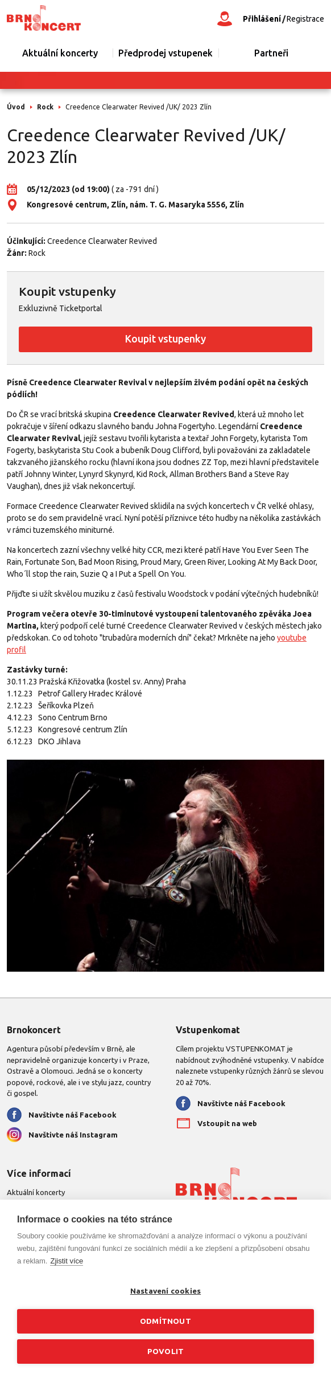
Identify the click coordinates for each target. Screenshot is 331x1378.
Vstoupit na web (227, 1123)
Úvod (16, 107)
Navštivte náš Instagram (73, 1135)
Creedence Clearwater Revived (102, 241)
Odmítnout (165, 1321)
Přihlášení (262, 18)
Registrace (305, 18)
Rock (45, 107)
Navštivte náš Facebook (72, 1115)
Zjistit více (66, 1261)
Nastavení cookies (165, 1290)
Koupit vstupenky (165, 338)
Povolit (165, 1351)
